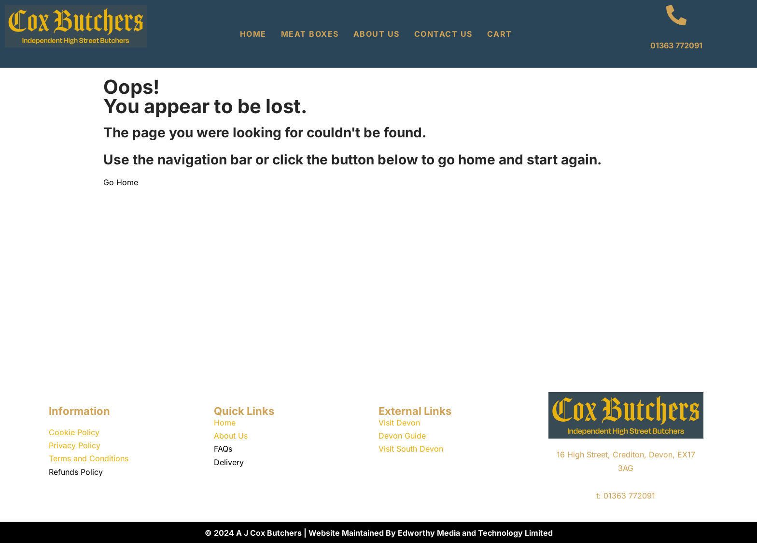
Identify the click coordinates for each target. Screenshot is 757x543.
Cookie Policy (74, 432)
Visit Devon (399, 422)
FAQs (223, 449)
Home (253, 34)
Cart (499, 34)
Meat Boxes (310, 34)
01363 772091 (676, 45)
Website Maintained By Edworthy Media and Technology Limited (430, 533)
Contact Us (443, 34)
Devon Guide (402, 435)
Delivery (229, 462)
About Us (376, 34)
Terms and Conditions (88, 458)
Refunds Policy (76, 472)
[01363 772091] (676, 15)
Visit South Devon (410, 449)
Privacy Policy (74, 445)
